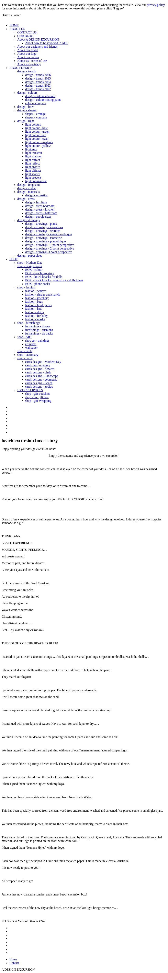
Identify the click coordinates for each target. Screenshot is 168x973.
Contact (14, 963)
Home (13, 959)
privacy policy (156, 4)
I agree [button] (17, 15)
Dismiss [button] (7, 15)
